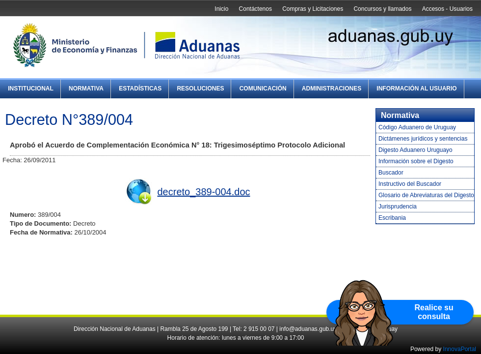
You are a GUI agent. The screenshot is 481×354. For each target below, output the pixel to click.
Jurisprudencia (397, 206)
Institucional (30, 88)
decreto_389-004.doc (203, 191)
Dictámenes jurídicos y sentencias (422, 138)
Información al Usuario (416, 88)
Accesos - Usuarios (447, 8)
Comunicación (263, 88)
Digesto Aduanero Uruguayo (415, 150)
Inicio (221, 8)
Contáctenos (255, 8)
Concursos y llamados (382, 8)
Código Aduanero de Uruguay (417, 127)
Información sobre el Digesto (416, 161)
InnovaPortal (459, 349)
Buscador (390, 172)
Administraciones (331, 88)
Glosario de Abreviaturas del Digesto (426, 195)
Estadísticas (140, 88)
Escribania (392, 217)
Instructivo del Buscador (409, 183)
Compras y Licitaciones (312, 8)
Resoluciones (200, 88)
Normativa (86, 88)
